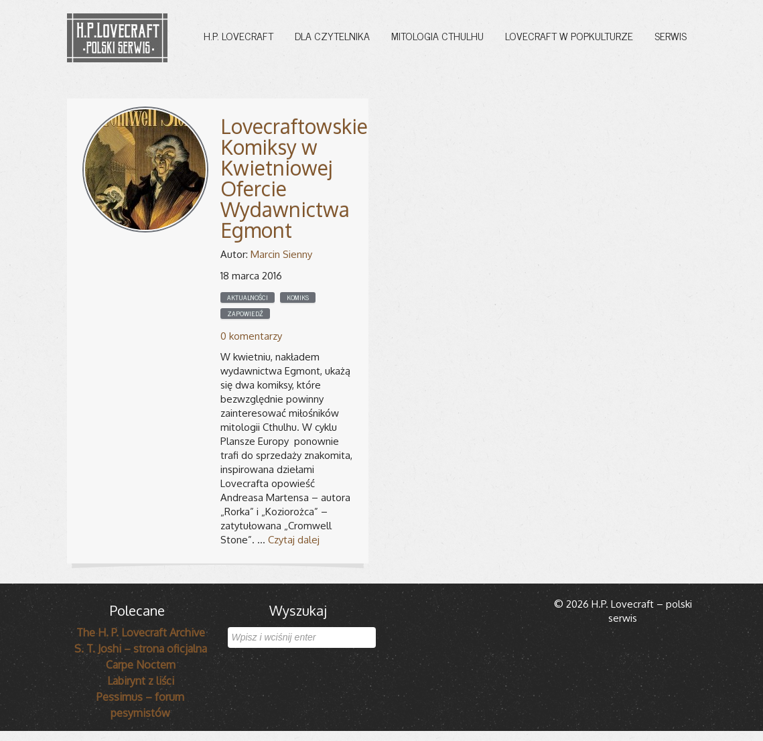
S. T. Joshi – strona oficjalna (140, 648)
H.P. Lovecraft (238, 35)
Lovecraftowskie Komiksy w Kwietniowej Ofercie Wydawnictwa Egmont (294, 178)
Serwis (670, 35)
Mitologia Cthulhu (437, 35)
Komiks (298, 297)
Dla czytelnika (332, 35)
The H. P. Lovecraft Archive (140, 632)
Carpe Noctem (141, 664)
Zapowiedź (245, 313)
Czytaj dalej (294, 539)
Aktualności (247, 297)
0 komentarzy (251, 336)
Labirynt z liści (140, 680)
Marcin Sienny (281, 254)
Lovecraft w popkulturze (569, 35)
